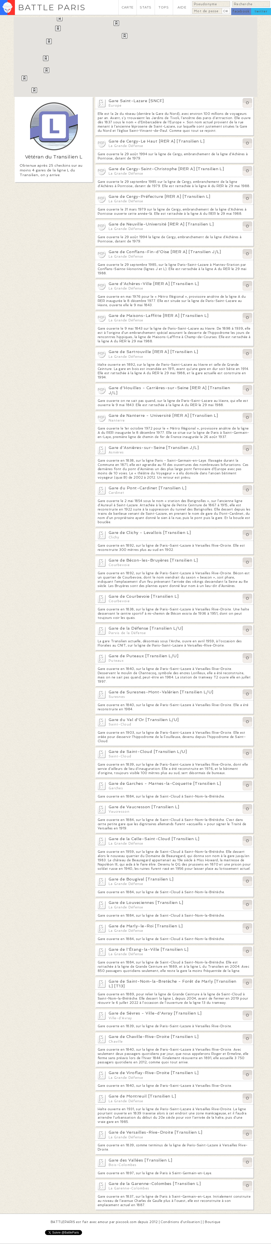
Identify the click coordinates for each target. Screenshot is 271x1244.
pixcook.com (126, 1222)
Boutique (212, 1222)
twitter (261, 11)
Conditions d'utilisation (180, 1222)
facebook (241, 11)
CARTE (128, 7)
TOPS (164, 7)
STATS (145, 7)
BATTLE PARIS (52, 7)
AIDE (182, 7)
